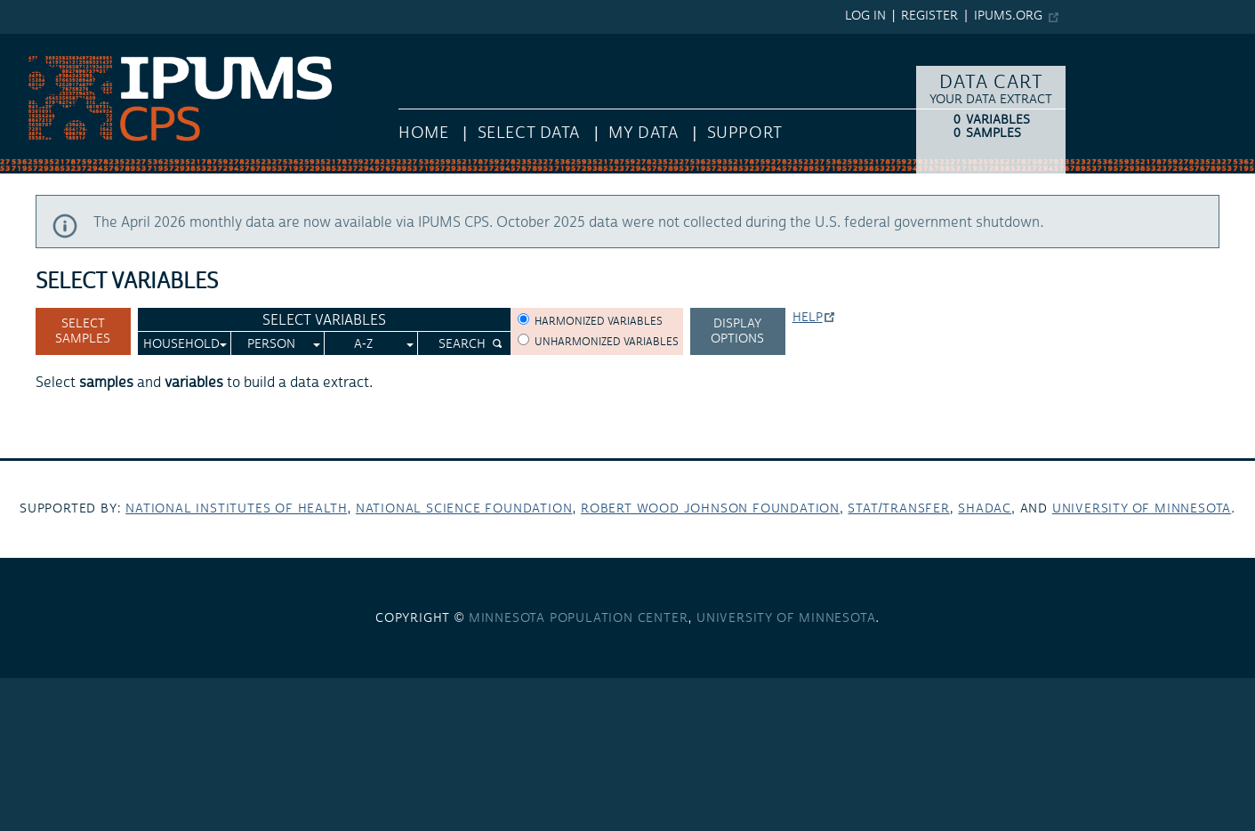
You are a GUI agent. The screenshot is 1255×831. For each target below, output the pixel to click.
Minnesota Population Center (578, 618)
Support (745, 133)
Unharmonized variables (607, 342)
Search (462, 344)
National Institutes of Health (236, 509)
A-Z (363, 344)
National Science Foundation (464, 509)
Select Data (529, 133)
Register (929, 16)
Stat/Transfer (898, 509)
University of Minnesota (1141, 509)
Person (271, 344)
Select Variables (324, 320)
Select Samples (82, 331)
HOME (423, 133)
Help (807, 318)
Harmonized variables (599, 321)
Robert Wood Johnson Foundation (710, 509)
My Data (643, 133)
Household (181, 344)
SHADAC (984, 509)
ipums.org (1008, 16)
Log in (865, 16)
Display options (737, 331)
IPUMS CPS (35, 43)
